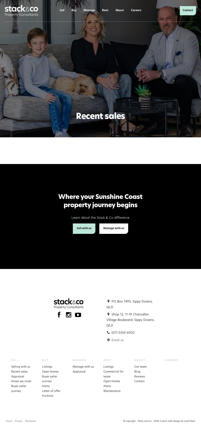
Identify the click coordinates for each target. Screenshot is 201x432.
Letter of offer (51, 391)
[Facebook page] (60, 316)
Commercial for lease (113, 374)
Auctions (47, 396)
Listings (47, 366)
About (119, 10)
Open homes (50, 371)
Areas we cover (21, 381)
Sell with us (84, 228)
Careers (136, 10)
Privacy (19, 421)
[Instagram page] (69, 316)
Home (9, 421)
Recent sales (19, 371)
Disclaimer (30, 421)
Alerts (46, 386)
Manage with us (113, 228)
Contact (188, 10)
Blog (137, 371)
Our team (140, 366)
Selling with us (20, 366)
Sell (62, 10)
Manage (89, 10)
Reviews (139, 376)
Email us (117, 340)
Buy (74, 10)
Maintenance (112, 391)
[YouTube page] (78, 316)
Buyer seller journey (18, 389)
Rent (105, 10)
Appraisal (17, 376)
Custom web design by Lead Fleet (177, 421)
